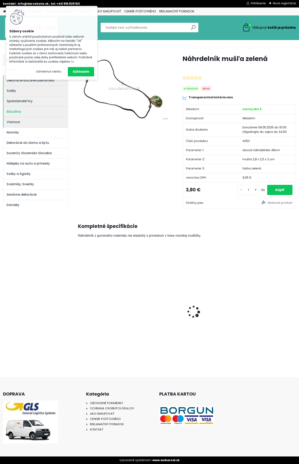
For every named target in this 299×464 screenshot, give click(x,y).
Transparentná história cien (207, 97)
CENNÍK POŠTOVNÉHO (140, 11)
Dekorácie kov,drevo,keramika (30, 80)
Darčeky (13, 205)
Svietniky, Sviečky (20, 184)
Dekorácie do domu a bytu (28, 143)
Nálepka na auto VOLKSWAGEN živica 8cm (211, 309)
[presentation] (80, 305)
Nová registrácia (284, 3)
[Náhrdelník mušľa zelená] (124, 87)
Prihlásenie (258, 3)
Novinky (13, 132)
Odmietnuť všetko (48, 72)
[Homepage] (4, 11)
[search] (193, 29)
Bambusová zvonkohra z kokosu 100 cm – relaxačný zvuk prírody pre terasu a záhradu (157, 313)
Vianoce (13, 122)
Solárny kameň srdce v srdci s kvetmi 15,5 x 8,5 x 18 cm (103, 311)
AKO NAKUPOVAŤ (108, 11)
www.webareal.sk (166, 460)
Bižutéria (14, 111)
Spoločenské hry (20, 101)
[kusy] (248, 190)
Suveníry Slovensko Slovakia (29, 153)
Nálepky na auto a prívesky (28, 163)
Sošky (11, 91)
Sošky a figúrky (19, 174)
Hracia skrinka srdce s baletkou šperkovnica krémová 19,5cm (264, 311)
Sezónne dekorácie (22, 194)
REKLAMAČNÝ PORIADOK (177, 11)
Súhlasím (81, 71)
